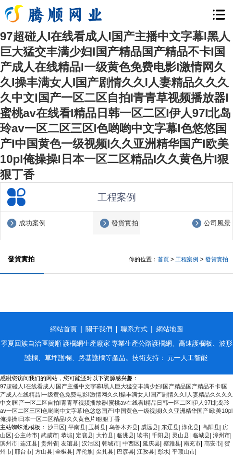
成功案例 (32, 223)
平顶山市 (183, 451)
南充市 (192, 443)
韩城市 (110, 443)
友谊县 (69, 443)
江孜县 (145, 451)
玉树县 (97, 427)
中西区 (131, 443)
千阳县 (160, 435)
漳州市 (221, 435)
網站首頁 (63, 329)
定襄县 (84, 435)
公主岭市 (25, 435)
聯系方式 (134, 329)
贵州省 (49, 443)
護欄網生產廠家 (86, 343)
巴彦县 (125, 451)
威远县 (149, 427)
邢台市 (23, 451)
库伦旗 (84, 451)
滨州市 (8, 443)
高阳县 (211, 427)
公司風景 (217, 223)
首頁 (163, 259)
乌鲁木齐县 (123, 427)
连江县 (28, 443)
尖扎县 (104, 451)
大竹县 (104, 435)
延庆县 (151, 443)
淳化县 (190, 427)
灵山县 (180, 435)
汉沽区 (90, 443)
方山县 (43, 451)
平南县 (77, 427)
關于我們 (99, 329)
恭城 (67, 435)
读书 (142, 435)
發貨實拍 (124, 223)
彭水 (163, 451)
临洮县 (125, 435)
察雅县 (172, 443)
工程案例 (186, 259)
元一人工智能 (187, 358)
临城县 (201, 435)
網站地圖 (169, 329)
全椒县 (64, 451)
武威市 (49, 435)
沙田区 (56, 427)
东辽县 (170, 427)
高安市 (212, 443)
